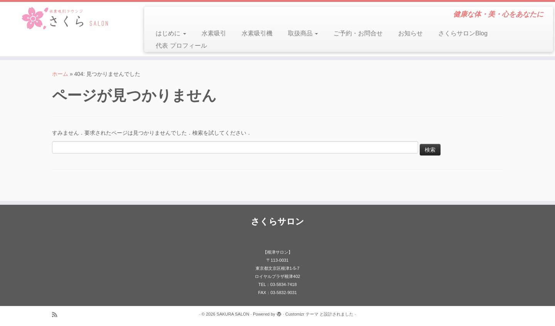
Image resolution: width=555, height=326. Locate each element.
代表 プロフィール (181, 45)
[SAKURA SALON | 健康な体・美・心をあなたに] (64, 18)
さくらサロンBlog (463, 33)
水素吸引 (214, 33)
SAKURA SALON (233, 314)
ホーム (60, 74)
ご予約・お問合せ (358, 33)
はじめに (171, 33)
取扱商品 (303, 33)
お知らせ (410, 33)
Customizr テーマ (301, 314)
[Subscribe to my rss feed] (57, 315)
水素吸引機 (257, 33)
